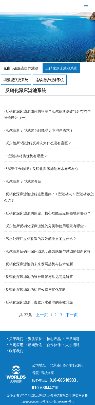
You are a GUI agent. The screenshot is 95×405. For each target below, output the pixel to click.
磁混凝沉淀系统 (16, 80)
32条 (28, 315)
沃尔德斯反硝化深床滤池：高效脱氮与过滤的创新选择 (48, 251)
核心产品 (54, 339)
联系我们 (16, 351)
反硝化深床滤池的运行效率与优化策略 (36, 290)
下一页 (72, 315)
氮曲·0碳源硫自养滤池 (21, 68)
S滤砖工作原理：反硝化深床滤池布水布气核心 (42, 169)
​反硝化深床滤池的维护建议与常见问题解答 (39, 277)
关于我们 (16, 339)
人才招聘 (72, 345)
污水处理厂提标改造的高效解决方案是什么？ (41, 239)
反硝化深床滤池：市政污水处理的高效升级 (39, 302)
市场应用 (16, 345)
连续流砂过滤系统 (49, 80)
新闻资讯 (35, 345)
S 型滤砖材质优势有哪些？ (26, 156)
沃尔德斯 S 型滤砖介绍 (23, 181)
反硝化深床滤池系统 (61, 68)
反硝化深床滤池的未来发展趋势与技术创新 (39, 264)
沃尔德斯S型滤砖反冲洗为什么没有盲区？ (38, 143)
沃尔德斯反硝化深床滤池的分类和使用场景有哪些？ (46, 226)
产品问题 (72, 339)
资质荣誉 (35, 339)
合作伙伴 (54, 345)
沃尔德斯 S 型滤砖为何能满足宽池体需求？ (39, 130)
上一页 (42, 315)
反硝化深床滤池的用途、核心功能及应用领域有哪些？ (48, 213)
